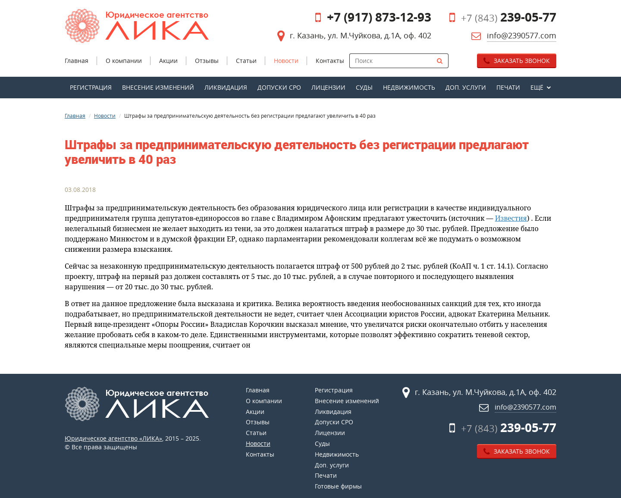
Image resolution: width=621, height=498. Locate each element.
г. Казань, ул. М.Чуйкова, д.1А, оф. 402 (360, 35)
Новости (105, 115)
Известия (511, 218)
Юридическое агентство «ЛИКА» (113, 438)
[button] (540, 87)
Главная (75, 115)
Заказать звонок (516, 60)
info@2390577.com (521, 35)
